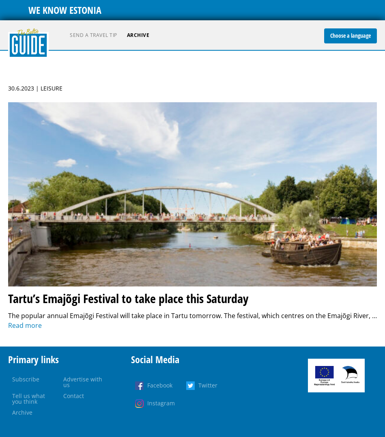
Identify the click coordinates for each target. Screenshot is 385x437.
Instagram (161, 403)
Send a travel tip (93, 35)
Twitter (207, 385)
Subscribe (25, 379)
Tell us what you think (28, 398)
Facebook (159, 385)
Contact (73, 396)
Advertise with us (82, 382)
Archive (138, 35)
